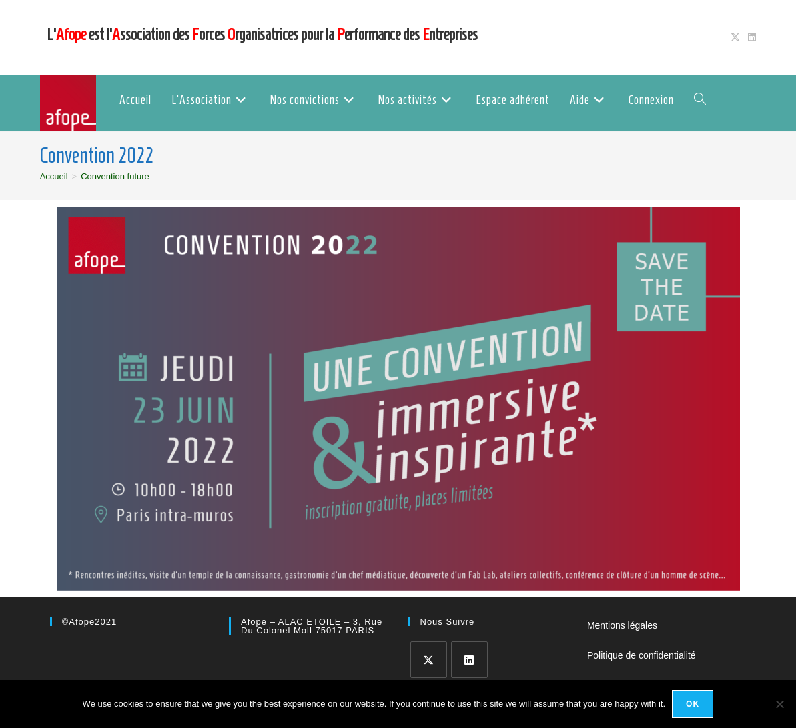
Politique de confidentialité (641, 655)
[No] (779, 704)
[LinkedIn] (469, 659)
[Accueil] (54, 176)
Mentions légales (622, 625)
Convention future (115, 176)
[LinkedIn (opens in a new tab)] (750, 37)
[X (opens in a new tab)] (735, 37)
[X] (428, 659)
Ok (692, 704)
